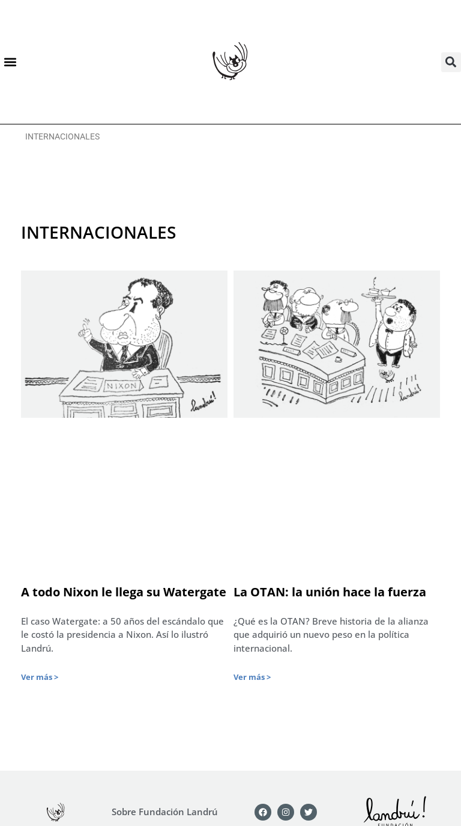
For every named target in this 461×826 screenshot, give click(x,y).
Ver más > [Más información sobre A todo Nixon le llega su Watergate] (39, 677)
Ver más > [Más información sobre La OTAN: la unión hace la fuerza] (252, 677)
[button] (10, 62)
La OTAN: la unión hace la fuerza (330, 592)
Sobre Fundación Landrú (165, 812)
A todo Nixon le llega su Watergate (123, 592)
